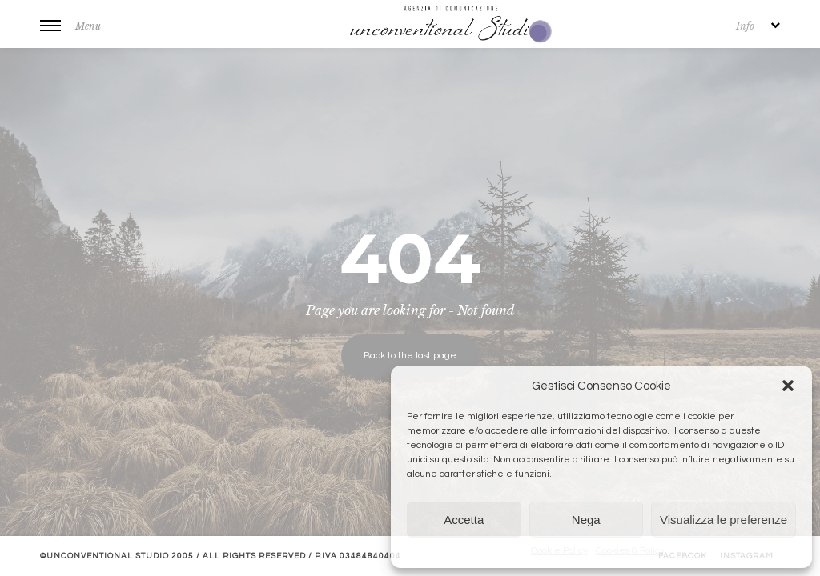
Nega (586, 519)
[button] (788, 386)
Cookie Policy (559, 551)
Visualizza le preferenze (723, 519)
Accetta (464, 519)
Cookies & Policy (630, 551)
